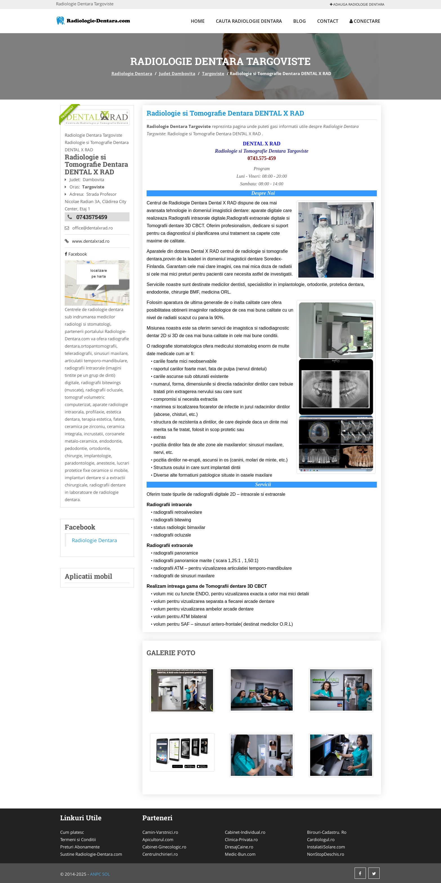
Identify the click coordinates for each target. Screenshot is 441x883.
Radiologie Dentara (131, 73)
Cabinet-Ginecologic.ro (164, 847)
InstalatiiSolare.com (326, 847)
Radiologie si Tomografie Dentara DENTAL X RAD (225, 113)
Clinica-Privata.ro (241, 839)
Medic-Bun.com (240, 854)
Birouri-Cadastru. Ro (326, 832)
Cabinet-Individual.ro (245, 832)
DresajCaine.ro (239, 847)
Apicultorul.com (157, 839)
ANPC (95, 874)
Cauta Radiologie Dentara (249, 21)
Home (198, 21)
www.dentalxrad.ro (87, 241)
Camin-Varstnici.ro (160, 832)
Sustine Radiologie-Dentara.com (91, 854)
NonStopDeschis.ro (325, 854)
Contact (327, 21)
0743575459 (91, 216)
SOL (106, 874)
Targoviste (213, 73)
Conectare (365, 21)
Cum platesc (72, 832)
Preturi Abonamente (80, 847)
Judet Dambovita (177, 73)
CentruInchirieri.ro (160, 854)
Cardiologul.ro (321, 839)
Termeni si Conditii (78, 839)
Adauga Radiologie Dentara (357, 4)
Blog (299, 21)
